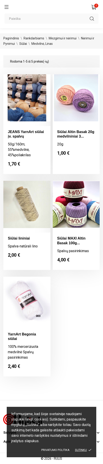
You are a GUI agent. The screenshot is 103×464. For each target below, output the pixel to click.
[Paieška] (51, 19)
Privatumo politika (55, 450)
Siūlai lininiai (19, 238)
